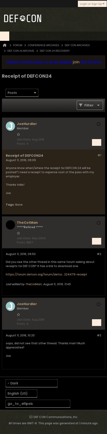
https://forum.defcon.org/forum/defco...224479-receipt (46, 274)
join (76, 62)
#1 (99, 155)
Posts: (21, 144)
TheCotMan (33, 284)
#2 (99, 254)
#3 (99, 335)
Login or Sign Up (92, 4)
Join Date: (24, 139)
